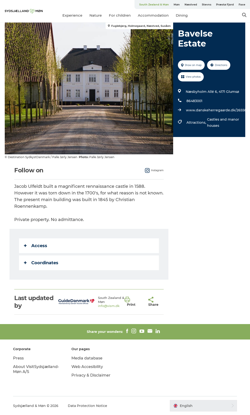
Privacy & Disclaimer (91, 375)
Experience (72, 15)
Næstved (191, 4)
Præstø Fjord (225, 4)
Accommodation (153, 15)
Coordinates (41, 262)
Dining (182, 15)
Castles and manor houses (223, 122)
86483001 (194, 101)
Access (35, 245)
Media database (86, 358)
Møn (177, 4)
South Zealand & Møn (154, 4)
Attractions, (196, 122)
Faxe (242, 4)
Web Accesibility (87, 366)
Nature (95, 15)
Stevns (206, 4)
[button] (133, 302)
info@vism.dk (109, 306)
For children (120, 15)
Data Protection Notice (87, 406)
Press (18, 358)
